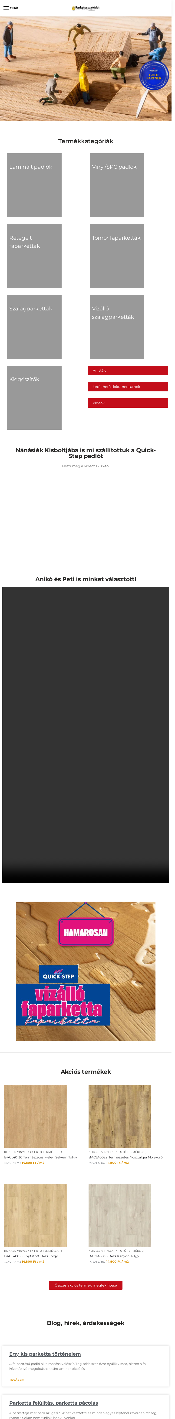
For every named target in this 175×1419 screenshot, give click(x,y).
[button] (4, 68)
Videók (99, 342)
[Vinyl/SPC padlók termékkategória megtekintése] (105, 170)
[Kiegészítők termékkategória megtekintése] (24, 322)
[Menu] (10, 8)
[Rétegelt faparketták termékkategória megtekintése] (24, 221)
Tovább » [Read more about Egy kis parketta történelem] (16, 1304)
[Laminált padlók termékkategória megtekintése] (24, 170)
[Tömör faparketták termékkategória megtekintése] (105, 221)
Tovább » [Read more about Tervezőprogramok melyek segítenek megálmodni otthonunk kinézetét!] (16, 1409)
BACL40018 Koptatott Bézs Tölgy (31, 1180)
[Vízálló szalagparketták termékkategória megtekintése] (105, 272)
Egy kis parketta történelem (45, 1278)
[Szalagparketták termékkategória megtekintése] (24, 272)
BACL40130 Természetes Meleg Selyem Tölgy (40, 1081)
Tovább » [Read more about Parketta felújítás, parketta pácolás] (16, 1353)
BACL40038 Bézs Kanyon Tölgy (114, 1180)
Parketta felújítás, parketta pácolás (53, 1327)
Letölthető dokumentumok (116, 326)
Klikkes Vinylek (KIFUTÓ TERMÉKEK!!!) (33, 1076)
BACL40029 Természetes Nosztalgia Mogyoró (126, 1081)
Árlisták (99, 310)
